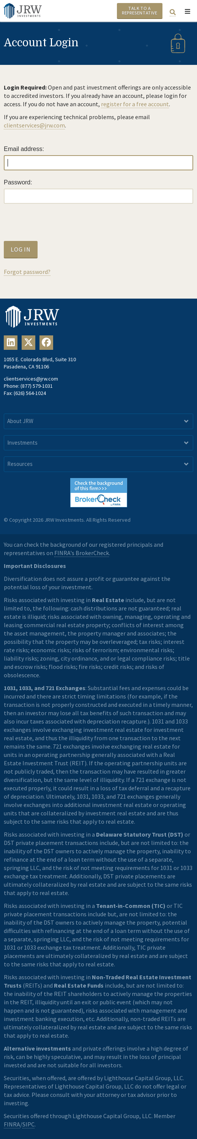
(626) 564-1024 (30, 393)
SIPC (28, 1124)
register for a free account (135, 104)
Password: (18, 182)
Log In (21, 249)
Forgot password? (27, 271)
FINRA (12, 1124)
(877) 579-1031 (36, 385)
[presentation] (61, 226)
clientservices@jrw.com (34, 125)
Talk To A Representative (139, 10)
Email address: (24, 149)
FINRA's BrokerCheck (81, 553)
